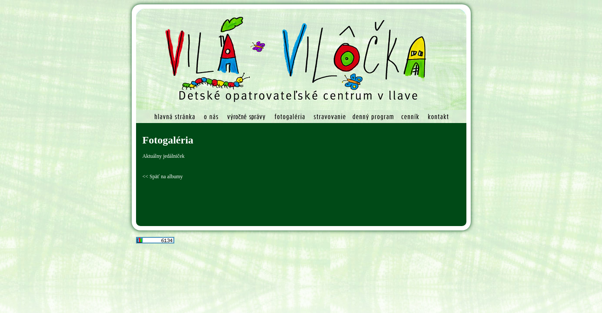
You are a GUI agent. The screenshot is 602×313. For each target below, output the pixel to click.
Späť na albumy (166, 176)
